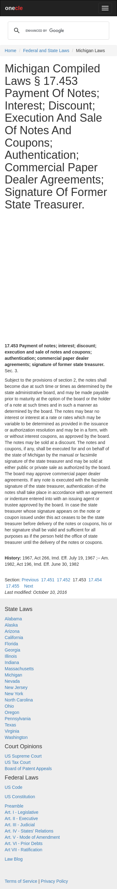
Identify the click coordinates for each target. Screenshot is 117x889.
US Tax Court (18, 762)
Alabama (13, 618)
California (14, 637)
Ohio (9, 706)
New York (14, 693)
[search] (58, 30)
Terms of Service (21, 881)
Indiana (12, 662)
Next (28, 586)
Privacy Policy (54, 881)
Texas (10, 724)
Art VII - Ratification (23, 849)
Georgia (12, 649)
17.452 (63, 579)
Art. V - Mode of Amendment (32, 837)
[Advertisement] (58, 273)
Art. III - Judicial (20, 824)
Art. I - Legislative (21, 812)
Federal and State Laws (46, 50)
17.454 (95, 579)
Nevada (12, 681)
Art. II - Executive (21, 818)
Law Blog (14, 859)
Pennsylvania (18, 718)
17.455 (12, 586)
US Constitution (20, 796)
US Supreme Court (23, 756)
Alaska (11, 625)
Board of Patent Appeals (28, 768)
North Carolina (19, 699)
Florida (11, 643)
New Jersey (16, 687)
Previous (30, 579)
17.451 (48, 579)
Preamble (14, 806)
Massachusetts (19, 668)
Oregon (12, 712)
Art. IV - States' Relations (29, 830)
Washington (16, 737)
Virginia (12, 731)
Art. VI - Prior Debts (23, 843)
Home (10, 50)
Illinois (11, 656)
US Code (13, 787)
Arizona (12, 631)
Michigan (13, 674)
